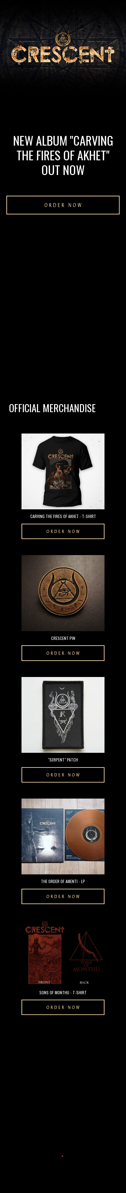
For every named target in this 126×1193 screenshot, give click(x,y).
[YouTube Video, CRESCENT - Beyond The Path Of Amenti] (63, 1069)
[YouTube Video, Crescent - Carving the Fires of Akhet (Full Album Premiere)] (63, 347)
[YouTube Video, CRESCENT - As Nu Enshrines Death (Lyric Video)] (63, 263)
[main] (63, 155)
